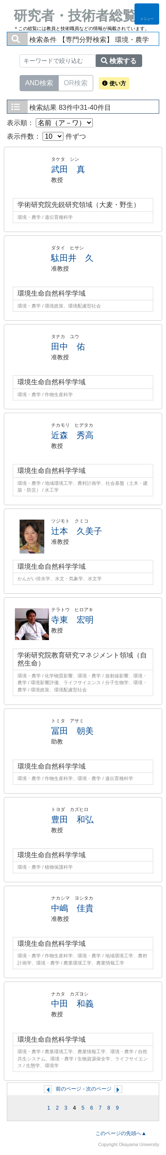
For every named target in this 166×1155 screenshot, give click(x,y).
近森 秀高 (72, 435)
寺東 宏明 (72, 619)
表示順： (50, 122)
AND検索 (39, 82)
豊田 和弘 (72, 819)
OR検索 (76, 82)
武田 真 (68, 169)
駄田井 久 (72, 258)
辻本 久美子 (76, 531)
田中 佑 (68, 346)
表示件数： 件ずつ (46, 136)
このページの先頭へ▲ (120, 1133)
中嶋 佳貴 (72, 908)
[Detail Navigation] (147, 14)
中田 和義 (72, 1003)
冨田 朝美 (72, 731)
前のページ (68, 1089)
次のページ (99, 1089)
